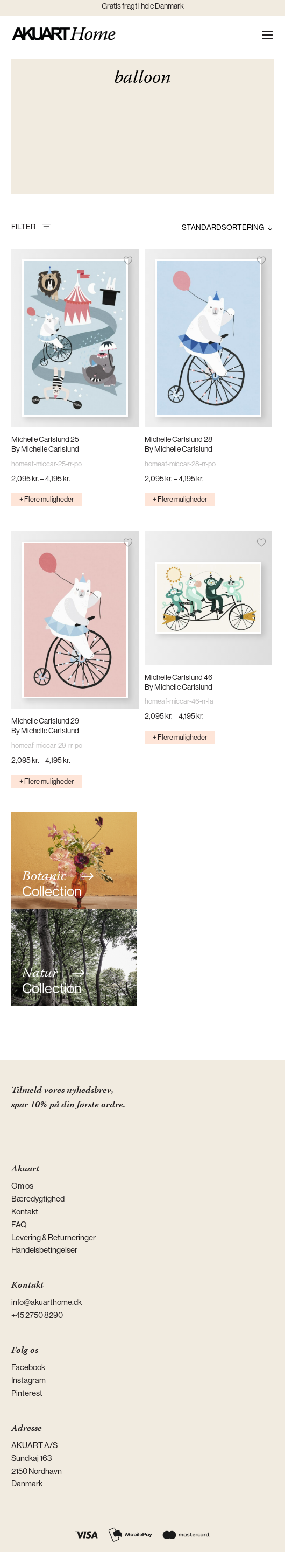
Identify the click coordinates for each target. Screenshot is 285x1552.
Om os (22, 1185)
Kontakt (24, 1211)
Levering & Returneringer (53, 1237)
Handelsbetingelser (44, 1249)
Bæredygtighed (38, 1198)
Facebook (28, 1367)
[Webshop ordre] (205, 227)
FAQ (19, 1224)
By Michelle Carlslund (45, 449)
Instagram (28, 1380)
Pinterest (26, 1392)
